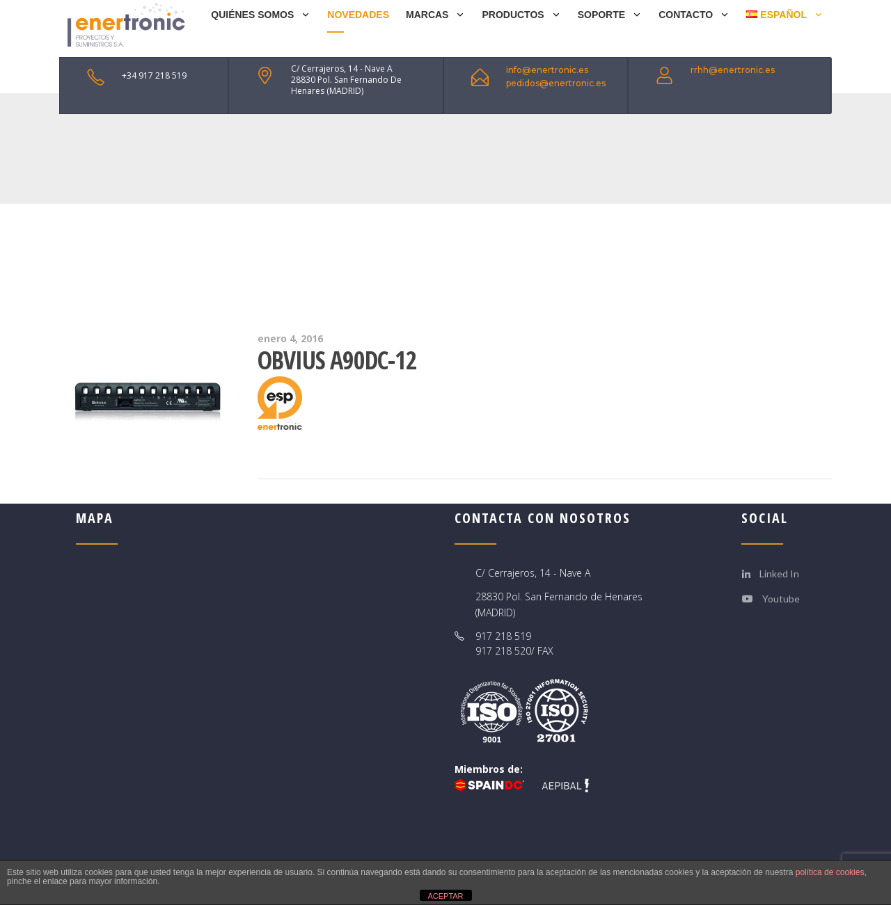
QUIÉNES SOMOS (252, 14)
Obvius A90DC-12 (337, 360)
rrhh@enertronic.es (733, 70)
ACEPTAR (445, 896)
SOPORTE (601, 14)
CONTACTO (686, 14)
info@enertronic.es (547, 70)
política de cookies (830, 872)
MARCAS (427, 14)
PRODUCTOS (513, 14)
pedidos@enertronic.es (556, 83)
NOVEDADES (358, 14)
